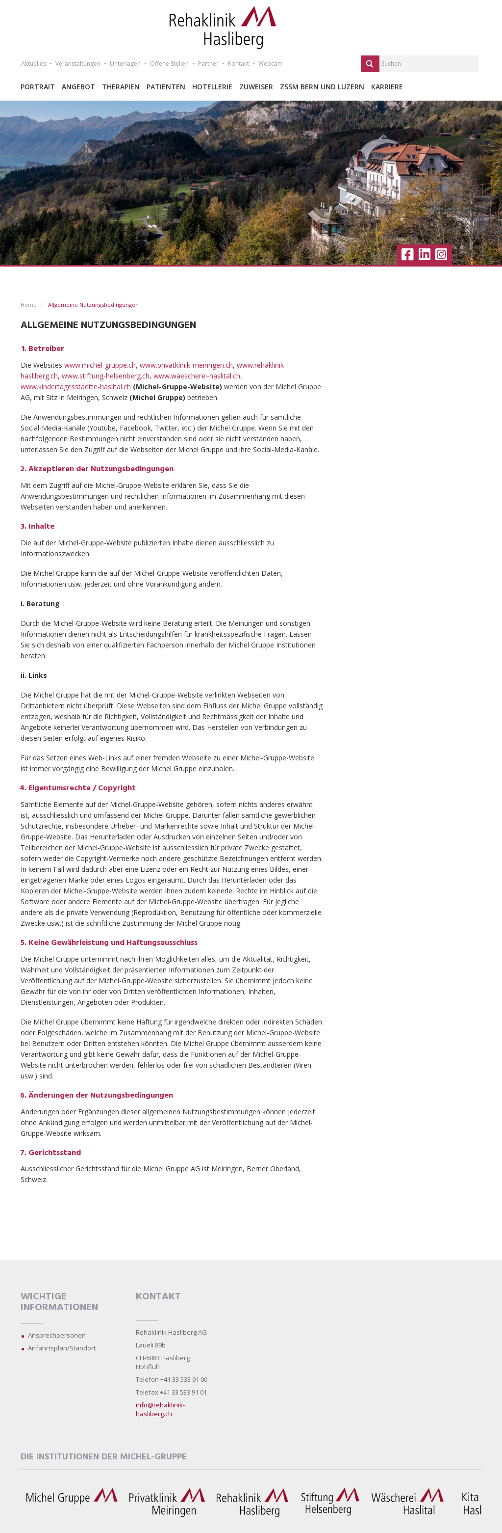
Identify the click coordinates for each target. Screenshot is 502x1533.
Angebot (78, 86)
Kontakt (238, 63)
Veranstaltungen (77, 63)
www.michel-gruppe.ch (100, 365)
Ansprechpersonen (57, 1335)
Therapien (121, 86)
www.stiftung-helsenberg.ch (106, 375)
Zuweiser (256, 86)
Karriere (387, 86)
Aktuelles (33, 63)
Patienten (166, 86)
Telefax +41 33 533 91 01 (171, 1392)
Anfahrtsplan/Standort (62, 1348)
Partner (208, 63)
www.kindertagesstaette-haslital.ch (76, 386)
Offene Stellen (169, 63)
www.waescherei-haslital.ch (196, 375)
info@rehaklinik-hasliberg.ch (160, 1409)
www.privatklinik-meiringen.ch (186, 365)
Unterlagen (125, 63)
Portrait (38, 86)
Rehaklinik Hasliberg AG (171, 1332)
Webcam (270, 63)
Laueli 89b (151, 1345)
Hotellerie (212, 86)
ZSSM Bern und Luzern (322, 86)
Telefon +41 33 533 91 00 (171, 1379)
